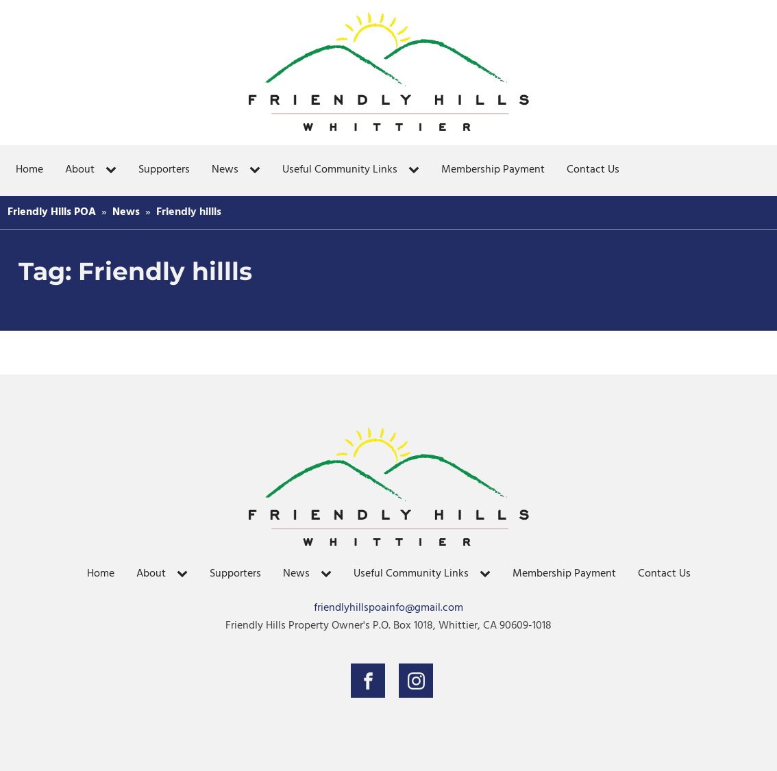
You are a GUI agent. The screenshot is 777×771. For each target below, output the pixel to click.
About (80, 170)
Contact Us (593, 170)
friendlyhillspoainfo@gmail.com (388, 608)
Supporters (164, 170)
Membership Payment (493, 170)
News (225, 170)
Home (29, 170)
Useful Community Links (339, 170)
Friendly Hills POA (52, 212)
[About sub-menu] (114, 170)
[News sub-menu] (257, 170)
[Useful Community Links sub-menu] (416, 170)
